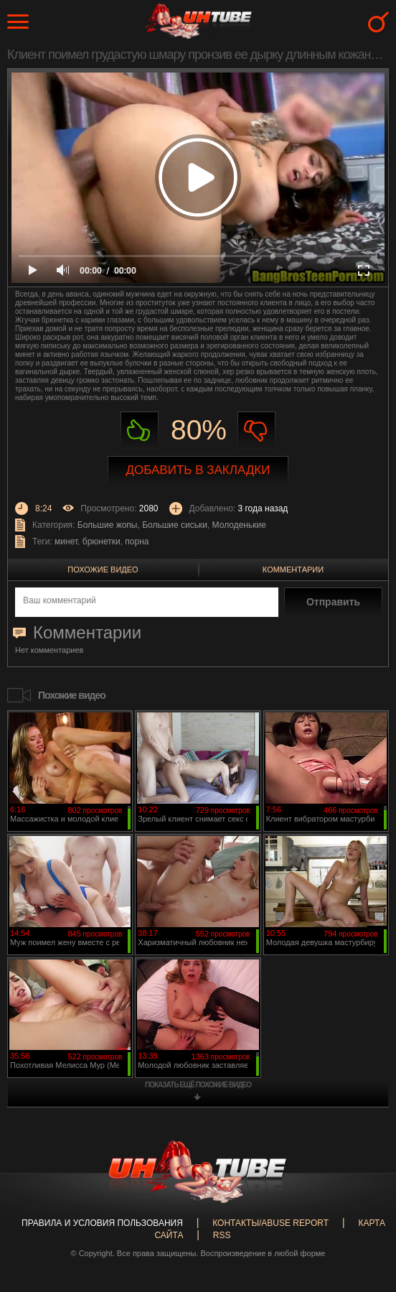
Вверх (364, 1216)
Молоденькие (239, 525)
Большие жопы (107, 525)
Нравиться (140, 431)
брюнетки (101, 541)
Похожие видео (102, 569)
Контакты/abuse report (270, 1223)
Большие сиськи (174, 525)
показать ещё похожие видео (198, 1085)
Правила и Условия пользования (102, 1223)
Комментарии (293, 569)
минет (66, 541)
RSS (222, 1235)
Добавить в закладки (198, 470)
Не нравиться (256, 431)
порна (136, 541)
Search (378, 21)
